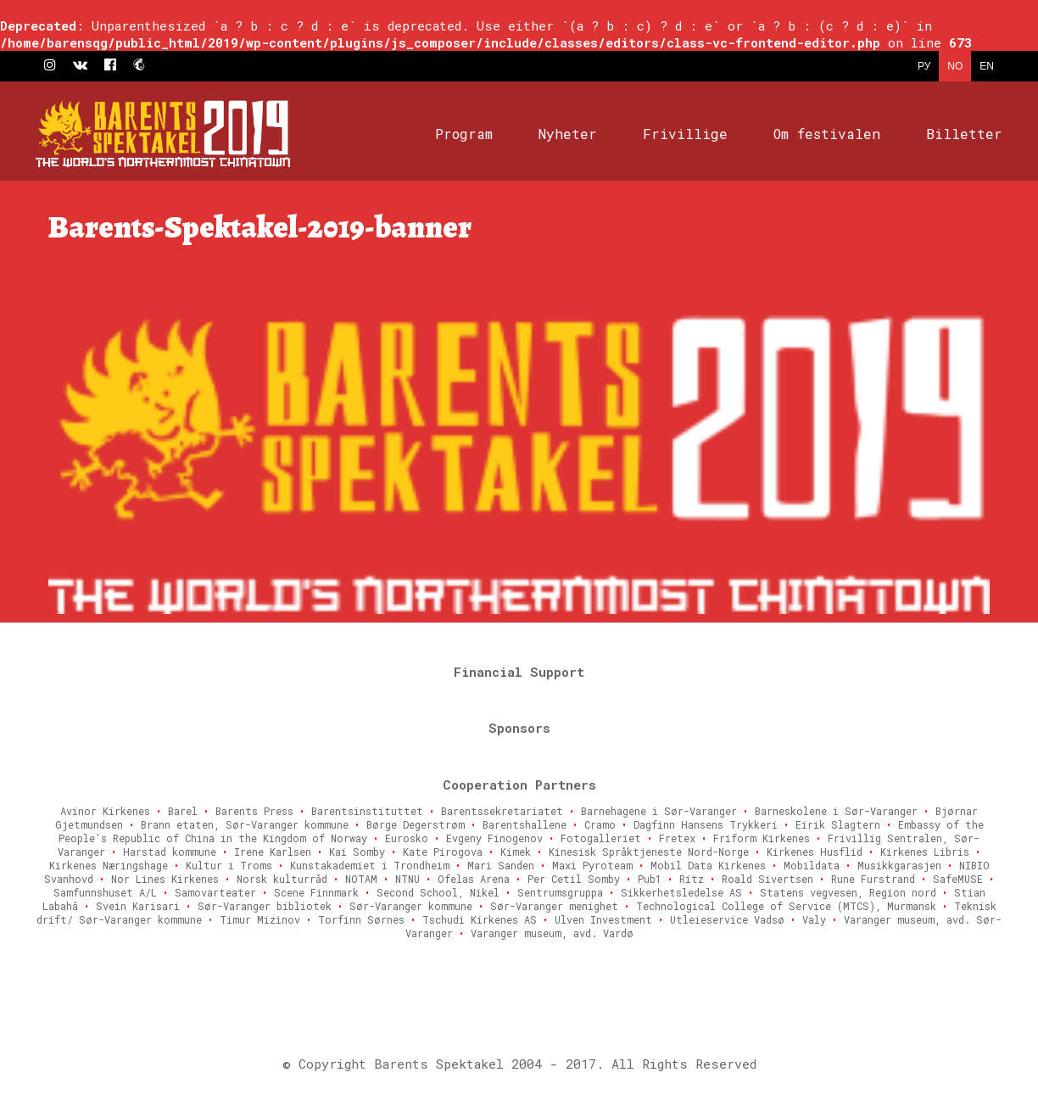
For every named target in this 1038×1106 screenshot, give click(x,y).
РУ (924, 66)
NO (955, 66)
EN (986, 66)
